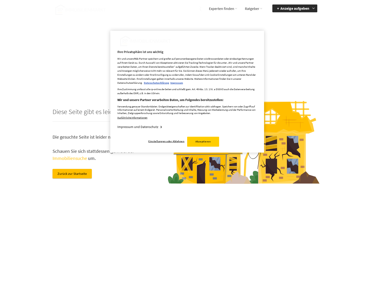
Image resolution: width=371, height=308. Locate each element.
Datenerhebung (223, 271)
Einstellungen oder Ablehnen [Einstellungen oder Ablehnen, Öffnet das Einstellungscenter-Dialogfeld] (166, 141)
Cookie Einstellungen (227, 264)
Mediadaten (220, 244)
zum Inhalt (295, 257)
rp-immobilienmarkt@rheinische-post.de (172, 264)
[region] (187, 92)
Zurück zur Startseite (72, 174)
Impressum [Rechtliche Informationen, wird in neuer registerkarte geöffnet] (176, 82)
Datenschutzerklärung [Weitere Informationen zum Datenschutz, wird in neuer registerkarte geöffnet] (156, 82)
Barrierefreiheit (298, 244)
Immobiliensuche (70, 158)
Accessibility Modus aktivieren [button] (263, 252)
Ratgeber (252, 8)
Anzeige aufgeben (294, 8)
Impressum (220, 250)
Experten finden (221, 8)
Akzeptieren (203, 141)
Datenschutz (221, 257)
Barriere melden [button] (261, 244)
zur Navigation (298, 250)
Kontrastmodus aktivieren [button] (261, 264)
